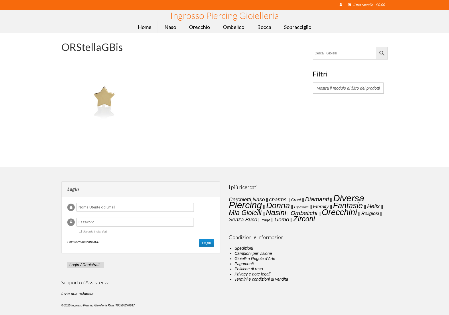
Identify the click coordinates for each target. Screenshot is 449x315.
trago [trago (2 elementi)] (265, 220)
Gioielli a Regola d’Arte (255, 258)
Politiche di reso (249, 269)
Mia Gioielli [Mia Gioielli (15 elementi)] (245, 212)
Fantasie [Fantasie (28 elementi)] (348, 205)
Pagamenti (244, 263)
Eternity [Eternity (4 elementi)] (321, 206)
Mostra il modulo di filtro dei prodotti (348, 88)
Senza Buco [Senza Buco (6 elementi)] (243, 219)
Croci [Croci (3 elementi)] (296, 200)
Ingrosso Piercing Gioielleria (224, 15)
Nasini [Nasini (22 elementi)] (276, 212)
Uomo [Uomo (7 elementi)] (282, 219)
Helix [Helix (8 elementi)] (373, 206)
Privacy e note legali (252, 274)
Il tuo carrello (366, 5)
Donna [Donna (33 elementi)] (278, 205)
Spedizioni (244, 248)
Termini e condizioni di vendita (261, 279)
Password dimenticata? (83, 242)
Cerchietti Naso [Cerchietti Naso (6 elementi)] (247, 199)
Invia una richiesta (77, 293)
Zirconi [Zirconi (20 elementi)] (304, 219)
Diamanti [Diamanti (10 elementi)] (317, 199)
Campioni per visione (253, 253)
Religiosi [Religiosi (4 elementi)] (370, 213)
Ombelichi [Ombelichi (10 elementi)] (304, 213)
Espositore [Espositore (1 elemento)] (301, 207)
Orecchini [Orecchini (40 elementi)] (339, 212)
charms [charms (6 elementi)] (277, 199)
